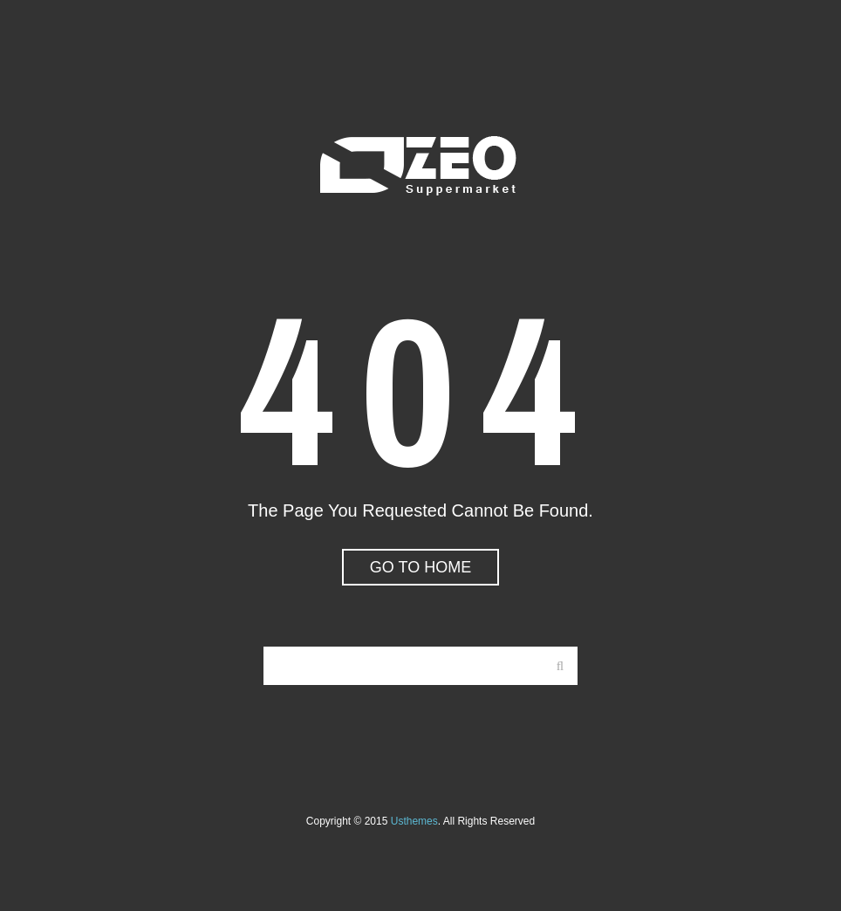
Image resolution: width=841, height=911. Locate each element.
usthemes (414, 821)
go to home (420, 567)
